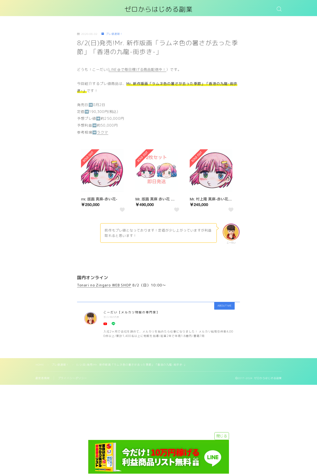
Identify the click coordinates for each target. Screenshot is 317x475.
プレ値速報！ (112, 34)
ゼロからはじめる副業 (158, 9)
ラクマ (102, 132)
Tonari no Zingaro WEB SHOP (104, 285)
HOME (40, 365)
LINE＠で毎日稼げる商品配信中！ (137, 69)
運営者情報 (42, 378)
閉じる (221, 436)
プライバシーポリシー (72, 378)
